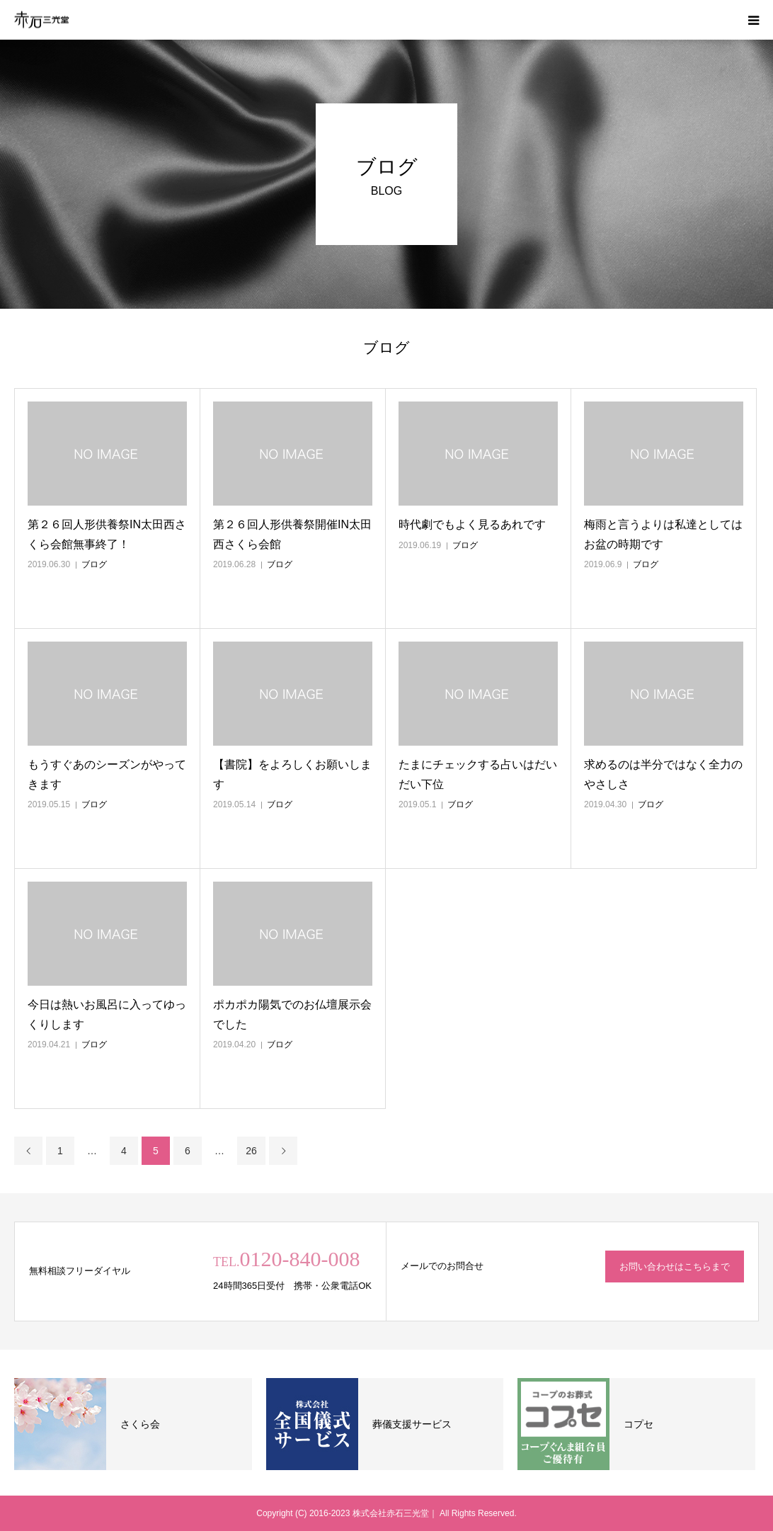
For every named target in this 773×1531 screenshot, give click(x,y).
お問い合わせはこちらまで (674, 1266)
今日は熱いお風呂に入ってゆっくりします (107, 1014)
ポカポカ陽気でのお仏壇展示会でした (292, 1014)
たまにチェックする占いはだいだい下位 (478, 774)
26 (251, 1150)
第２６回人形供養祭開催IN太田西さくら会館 (292, 534)
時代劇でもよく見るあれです (472, 524)
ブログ (94, 564)
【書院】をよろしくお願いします (292, 774)
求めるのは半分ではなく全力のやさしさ (663, 774)
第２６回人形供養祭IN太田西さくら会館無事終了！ (107, 534)
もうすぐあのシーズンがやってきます (107, 774)
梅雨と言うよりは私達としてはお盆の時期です (663, 534)
